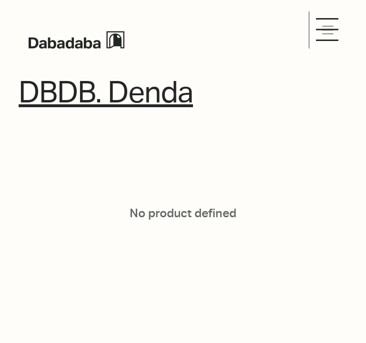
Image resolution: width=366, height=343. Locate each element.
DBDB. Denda (106, 92)
